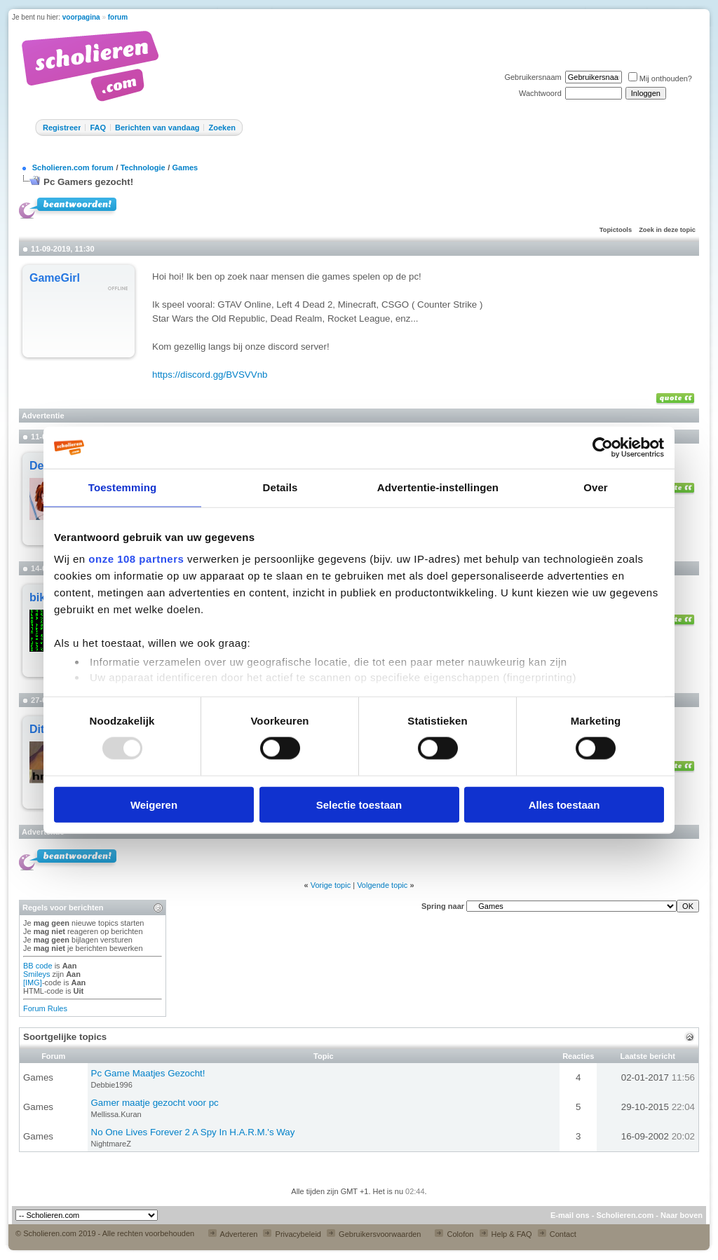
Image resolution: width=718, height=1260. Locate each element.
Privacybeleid (291, 1234)
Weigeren (153, 804)
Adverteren (232, 1234)
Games (185, 167)
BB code (38, 965)
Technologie (143, 167)
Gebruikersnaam (532, 77)
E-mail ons (570, 1215)
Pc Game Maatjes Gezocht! (148, 1073)
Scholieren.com (624, 1215)
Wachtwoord (540, 93)
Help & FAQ (506, 1234)
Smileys (36, 974)
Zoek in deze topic (667, 229)
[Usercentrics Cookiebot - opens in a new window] (602, 447)
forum (118, 17)
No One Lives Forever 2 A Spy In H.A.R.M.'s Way (193, 1132)
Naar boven (682, 1215)
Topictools (616, 229)
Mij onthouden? (660, 78)
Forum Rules (45, 1008)
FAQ (98, 127)
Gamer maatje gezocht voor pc (155, 1102)
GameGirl (54, 278)
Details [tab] (280, 487)
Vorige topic (331, 885)
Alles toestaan (564, 804)
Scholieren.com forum (73, 167)
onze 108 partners (136, 559)
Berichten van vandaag (157, 127)
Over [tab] (595, 487)
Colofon (454, 1234)
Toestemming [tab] (122, 487)
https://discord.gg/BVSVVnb (209, 374)
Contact (557, 1234)
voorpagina (81, 17)
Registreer (62, 127)
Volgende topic (382, 885)
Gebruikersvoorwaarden (374, 1234)
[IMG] (32, 982)
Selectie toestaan (359, 804)
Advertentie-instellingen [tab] (438, 487)
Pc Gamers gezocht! (88, 182)
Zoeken (222, 127)
